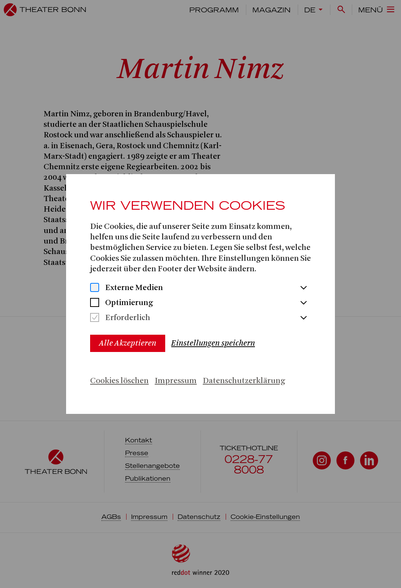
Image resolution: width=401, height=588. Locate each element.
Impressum (176, 381)
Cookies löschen (119, 381)
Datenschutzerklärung (244, 381)
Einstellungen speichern (213, 343)
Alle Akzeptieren (127, 343)
